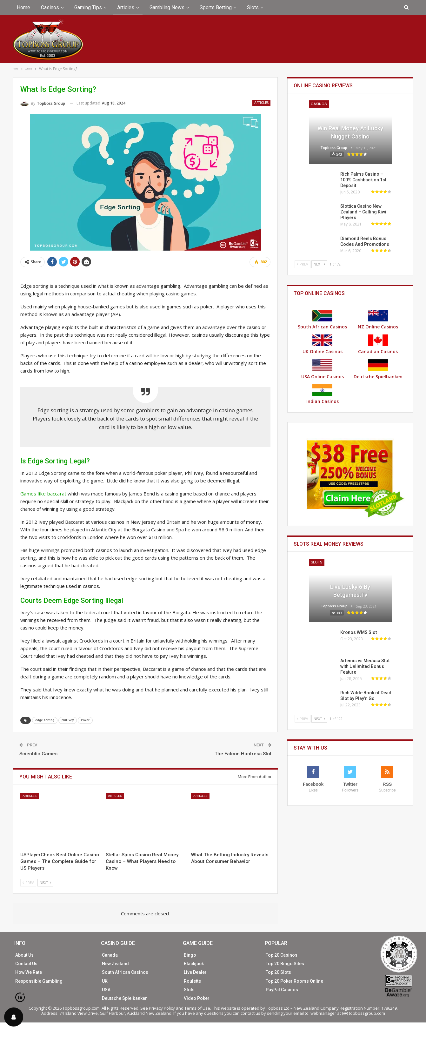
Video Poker (197, 997)
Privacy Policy (162, 1008)
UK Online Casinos (323, 344)
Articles (125, 7)
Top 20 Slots (278, 972)
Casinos (50, 7)
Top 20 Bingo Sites (285, 963)
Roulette (192, 980)
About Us (24, 954)
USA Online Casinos (322, 369)
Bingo (190, 954)
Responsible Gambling (39, 980)
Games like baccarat (42, 493)
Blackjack (194, 963)
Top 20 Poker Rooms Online (294, 980)
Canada (110, 954)
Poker (85, 720)
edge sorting (44, 720)
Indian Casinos (322, 394)
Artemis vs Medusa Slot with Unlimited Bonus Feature (364, 666)
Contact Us (26, 963)
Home (23, 7)
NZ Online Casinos (378, 320)
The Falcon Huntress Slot (243, 753)
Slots (253, 7)
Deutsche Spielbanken (378, 369)
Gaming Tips (88, 7)
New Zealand (115, 963)
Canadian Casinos (378, 344)
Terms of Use (197, 1008)
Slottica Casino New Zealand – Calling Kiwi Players (363, 212)
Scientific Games (38, 753)
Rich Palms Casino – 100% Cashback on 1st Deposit (363, 180)
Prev (28, 882)
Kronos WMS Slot (358, 632)
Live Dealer (195, 972)
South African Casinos (322, 320)
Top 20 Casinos (281, 954)
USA (106, 989)
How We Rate (28, 972)
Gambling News (167, 7)
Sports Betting (216, 7)
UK (105, 980)
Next (45, 882)
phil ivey (68, 720)
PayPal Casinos (282, 989)
